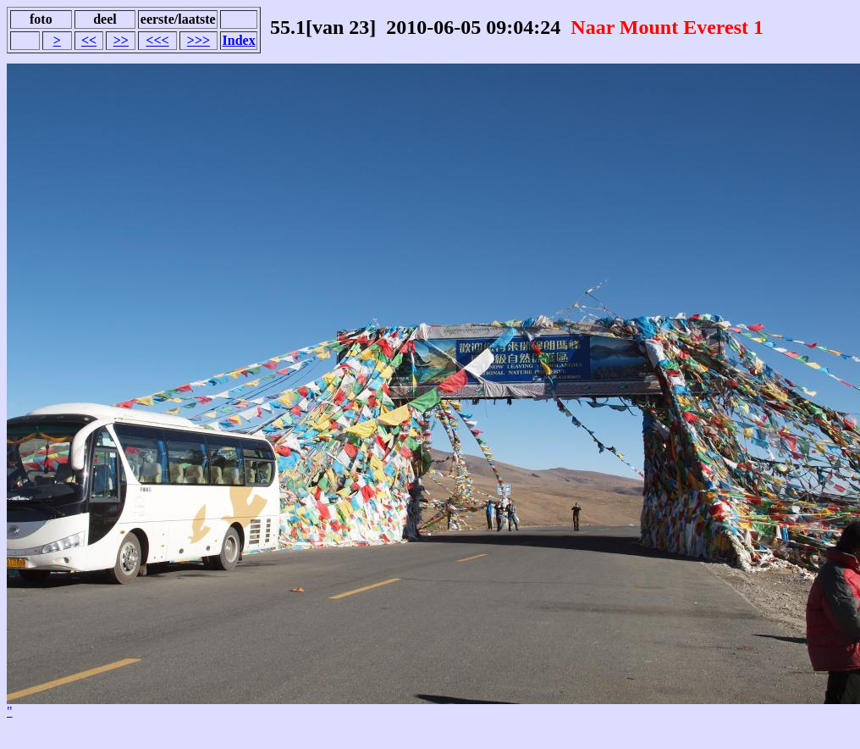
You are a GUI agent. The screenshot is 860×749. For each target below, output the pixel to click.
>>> (198, 40)
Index (239, 40)
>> (121, 40)
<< (88, 40)
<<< (157, 40)
